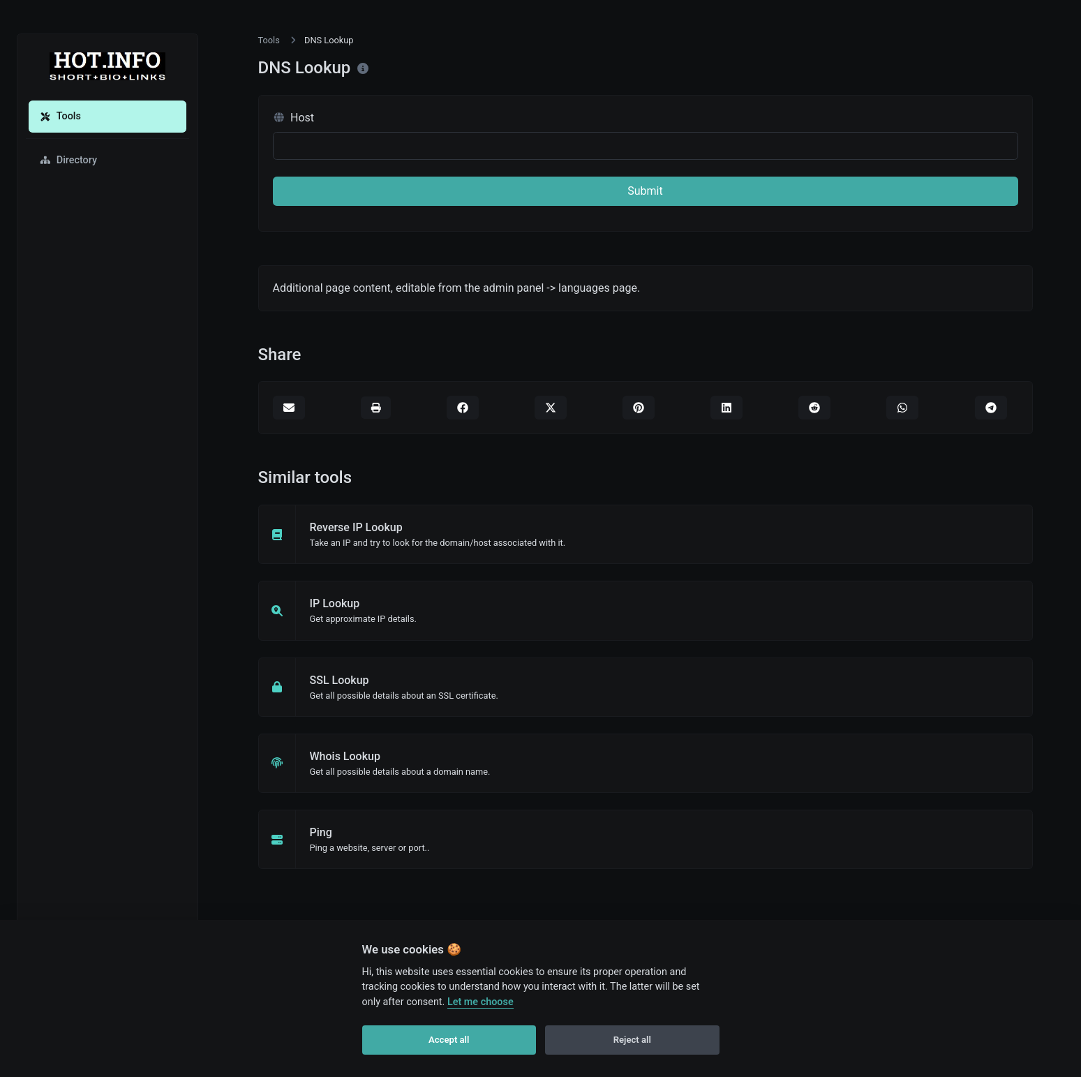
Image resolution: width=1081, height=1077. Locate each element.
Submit (644, 191)
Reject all (632, 1039)
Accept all (448, 1039)
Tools (60, 116)
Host (294, 117)
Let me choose (480, 1002)
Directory (68, 160)
